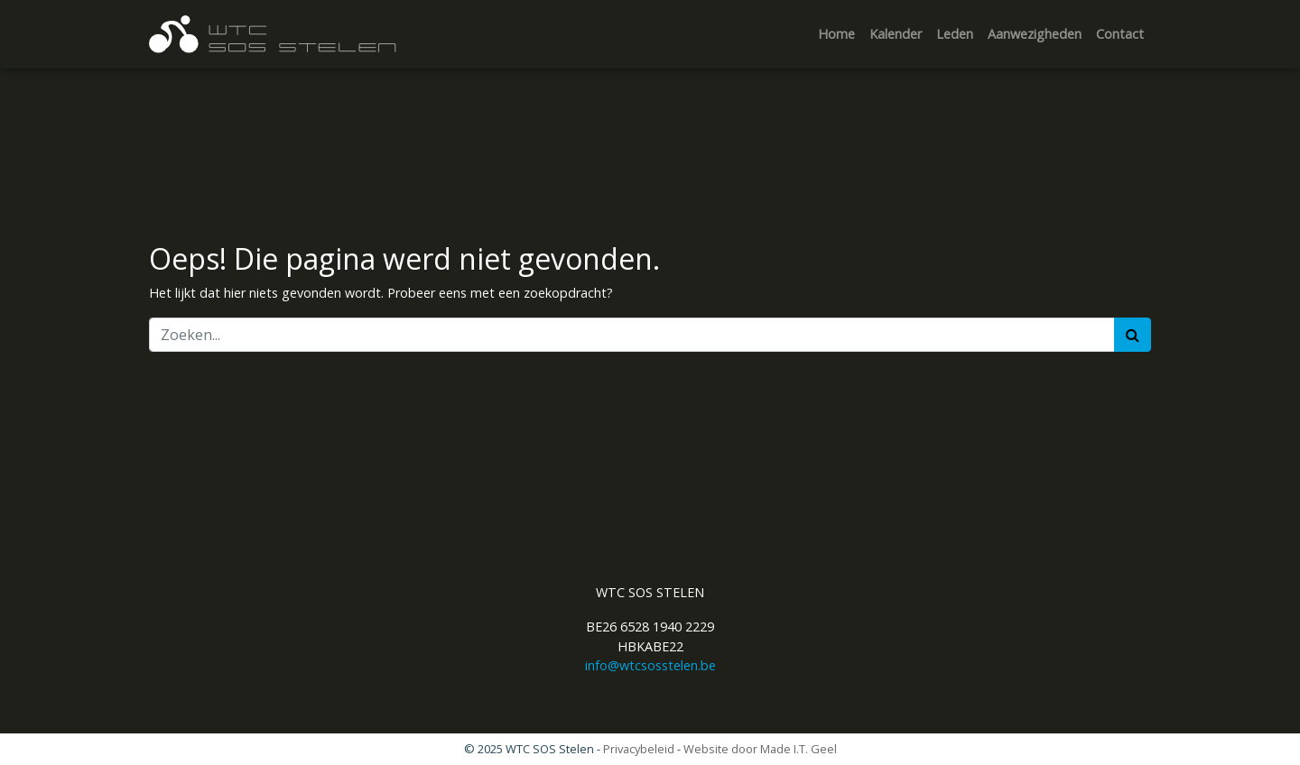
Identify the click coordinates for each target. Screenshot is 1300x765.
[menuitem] (836, 34)
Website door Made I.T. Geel (760, 749)
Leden (954, 33)
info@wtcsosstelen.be (650, 665)
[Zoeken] (632, 335)
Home (836, 33)
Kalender (895, 33)
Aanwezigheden (1035, 33)
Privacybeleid (638, 749)
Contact (1120, 33)
